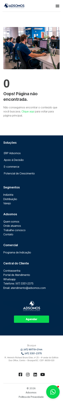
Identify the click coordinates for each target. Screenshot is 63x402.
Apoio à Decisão (14, 160)
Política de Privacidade (31, 396)
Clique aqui (28, 111)
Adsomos (31, 392)
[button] (57, 6)
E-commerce (11, 166)
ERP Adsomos (12, 153)
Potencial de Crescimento (19, 173)
